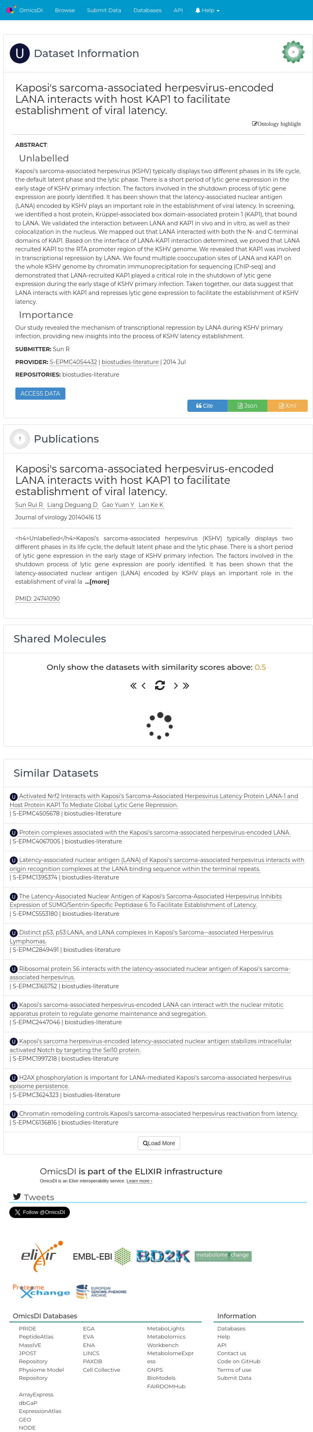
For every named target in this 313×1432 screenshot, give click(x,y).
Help (207, 10)
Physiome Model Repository (41, 1373)
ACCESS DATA (40, 393)
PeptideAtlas (36, 1336)
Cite (207, 405)
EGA (89, 1328)
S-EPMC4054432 (73, 362)
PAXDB (93, 1361)
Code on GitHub (238, 1361)
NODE (27, 1427)
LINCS (91, 1353)
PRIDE (27, 1328)
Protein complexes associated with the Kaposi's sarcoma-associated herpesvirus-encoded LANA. (154, 832)
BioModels (161, 1378)
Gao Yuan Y (119, 504)
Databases (147, 10)
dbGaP (28, 1403)
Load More (159, 1143)
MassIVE (30, 1345)
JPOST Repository (33, 1357)
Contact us (231, 1353)
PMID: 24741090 (37, 598)
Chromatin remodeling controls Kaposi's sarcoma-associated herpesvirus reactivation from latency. (158, 1113)
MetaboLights (166, 1328)
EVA (88, 1336)
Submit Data (104, 10)
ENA (89, 1345)
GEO (25, 1419)
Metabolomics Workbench (166, 1340)
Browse (65, 10)
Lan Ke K (152, 504)
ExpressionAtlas (40, 1411)
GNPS (155, 1369)
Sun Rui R (29, 504)
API (178, 10)
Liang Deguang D (73, 504)
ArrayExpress (36, 1394)
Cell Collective (101, 1369)
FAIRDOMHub (166, 1386)
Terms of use (234, 1369)
